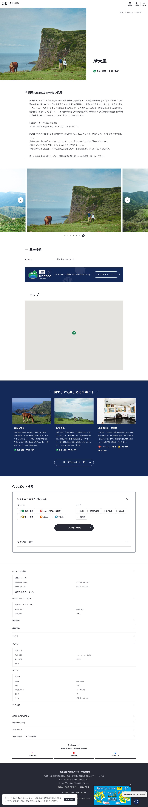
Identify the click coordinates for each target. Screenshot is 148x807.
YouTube (74, 754)
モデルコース (19, 609)
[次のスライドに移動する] (127, 200)
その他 (17, 663)
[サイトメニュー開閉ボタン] (143, 4)
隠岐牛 (17, 681)
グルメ (73, 670)
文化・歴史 (18, 659)
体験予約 (137, 5)
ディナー (79, 694)
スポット (130, 12)
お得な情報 (18, 613)
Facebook (115, 754)
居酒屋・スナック (82, 698)
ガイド (15, 636)
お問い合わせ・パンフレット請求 (24, 736)
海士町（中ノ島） (21, 586)
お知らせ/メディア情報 (20, 716)
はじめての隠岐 (73, 571)
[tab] (64, 235)
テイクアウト (80, 690)
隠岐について (20, 578)
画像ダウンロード (18, 723)
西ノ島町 (109, 511)
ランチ (17, 694)
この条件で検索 (74, 528)
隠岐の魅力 (80, 609)
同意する (69, 799)
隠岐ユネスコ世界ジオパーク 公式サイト (51, 787)
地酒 (77, 685)
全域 (81, 511)
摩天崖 (138, 12)
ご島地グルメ (19, 690)
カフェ (17, 698)
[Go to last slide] (21, 200)
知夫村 (82, 517)
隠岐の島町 (94, 511)
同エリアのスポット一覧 (74, 462)
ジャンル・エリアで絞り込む (32, 499)
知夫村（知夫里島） (83, 586)
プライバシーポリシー (34, 801)
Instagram (32, 754)
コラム (78, 613)
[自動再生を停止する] (83, 235)
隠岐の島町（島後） (21, 582)
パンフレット (17, 730)
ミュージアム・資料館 (83, 655)
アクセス (16, 705)
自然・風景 (18, 655)
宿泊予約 (130, 5)
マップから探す (25, 542)
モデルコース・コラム (73, 598)
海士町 (121, 511)
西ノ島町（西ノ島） (83, 582)
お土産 (78, 659)
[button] (74, 333)
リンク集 (65, 792)
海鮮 (16, 685)
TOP (121, 12)
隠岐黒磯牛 (80, 681)
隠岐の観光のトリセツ (24, 592)
